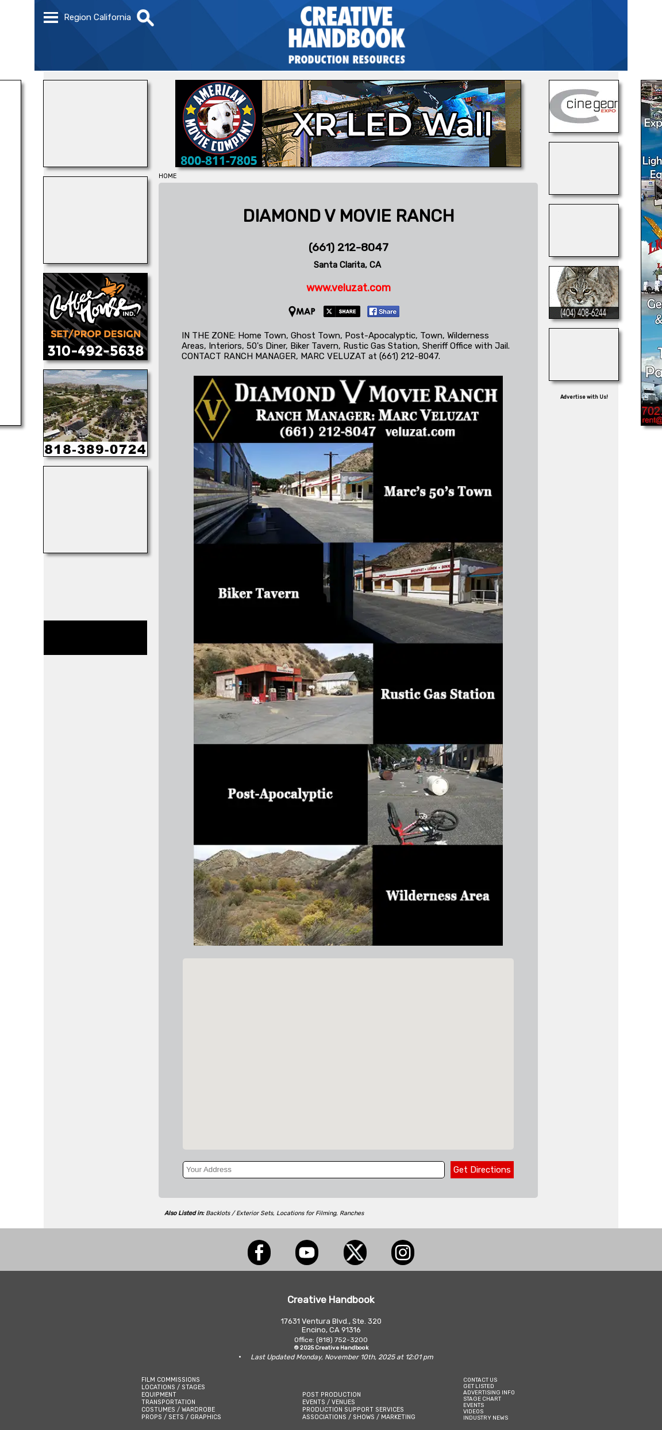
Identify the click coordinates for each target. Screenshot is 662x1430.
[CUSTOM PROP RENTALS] (95, 550)
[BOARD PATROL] (583, 253)
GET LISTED (478, 1386)
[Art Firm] (583, 377)
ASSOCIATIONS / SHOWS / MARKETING (358, 1417)
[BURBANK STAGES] (583, 191)
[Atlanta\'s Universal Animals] (583, 315)
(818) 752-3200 (342, 1340)
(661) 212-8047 (348, 247)
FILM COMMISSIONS (170, 1379)
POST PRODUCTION (331, 1394)
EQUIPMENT (158, 1394)
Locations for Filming (306, 1213)
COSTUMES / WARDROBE (178, 1409)
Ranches (352, 1213)
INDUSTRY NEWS (485, 1417)
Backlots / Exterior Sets (239, 1213)
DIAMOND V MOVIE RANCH (349, 216)
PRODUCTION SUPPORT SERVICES (353, 1409)
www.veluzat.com (348, 288)
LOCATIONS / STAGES (173, 1387)
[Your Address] (314, 1169)
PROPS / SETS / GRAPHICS (181, 1417)
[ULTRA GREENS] (95, 453)
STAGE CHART (482, 1399)
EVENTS (473, 1405)
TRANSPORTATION (168, 1402)
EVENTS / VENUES (328, 1402)
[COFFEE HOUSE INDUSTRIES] (95, 357)
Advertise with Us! (584, 397)
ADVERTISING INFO (489, 1392)
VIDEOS (473, 1411)
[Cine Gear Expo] (583, 129)
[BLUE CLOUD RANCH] (95, 164)
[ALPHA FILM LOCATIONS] (95, 260)
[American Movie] (348, 164)
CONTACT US (480, 1380)
